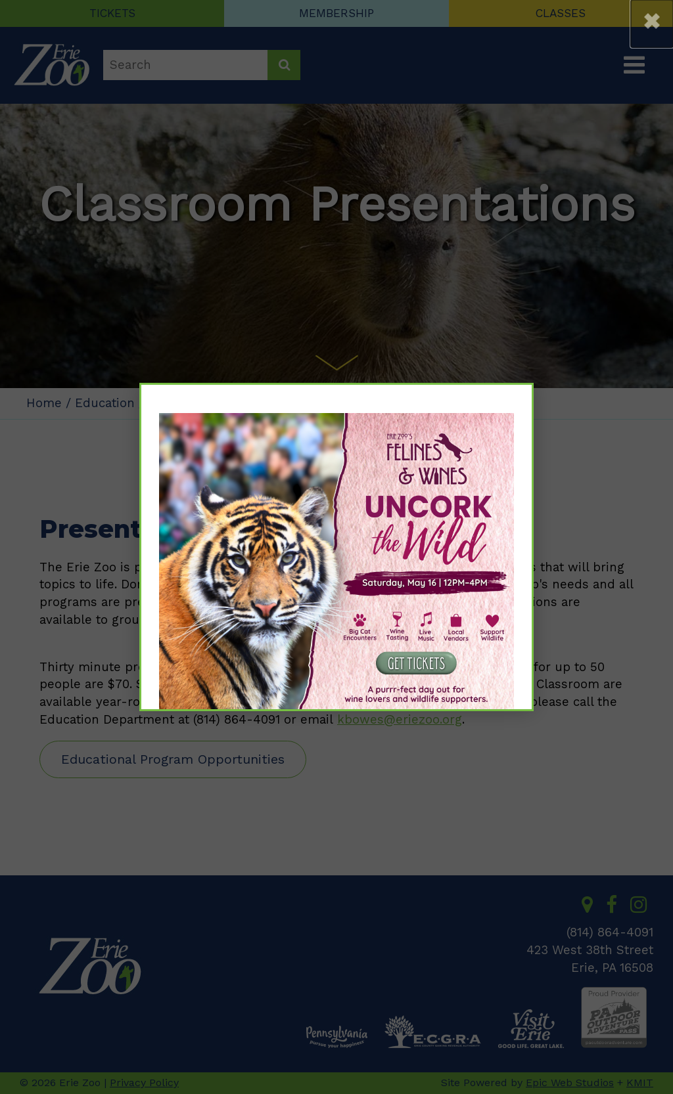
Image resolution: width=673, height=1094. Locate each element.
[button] (652, 23)
